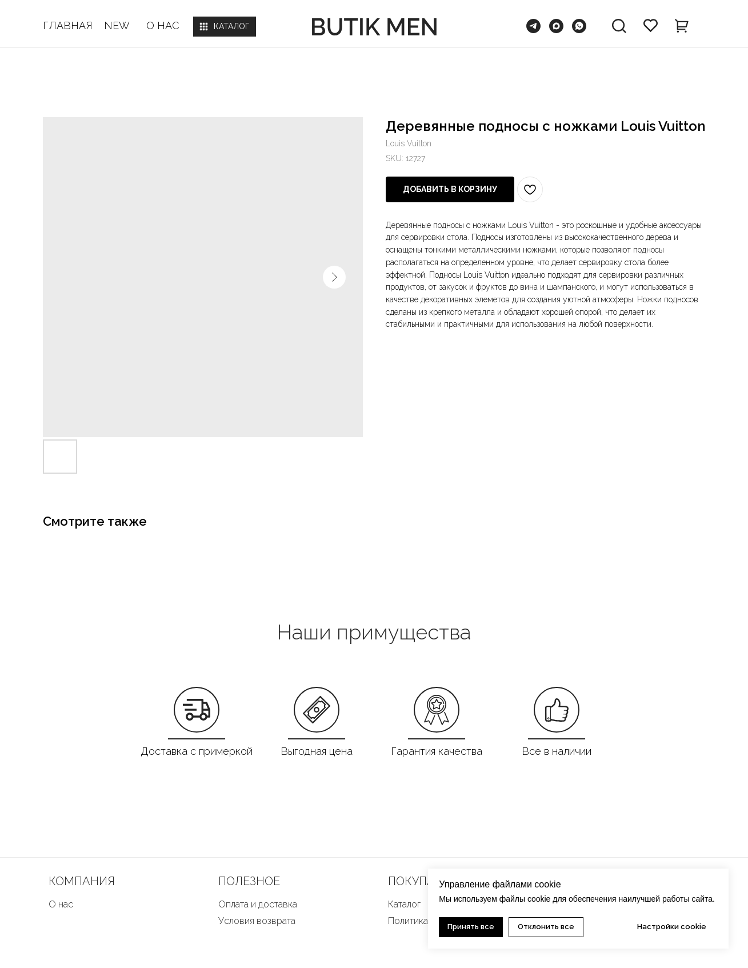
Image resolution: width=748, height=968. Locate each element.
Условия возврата (256, 920)
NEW (117, 25)
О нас (61, 904)
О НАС (162, 25)
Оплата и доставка (257, 904)
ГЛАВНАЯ (68, 25)
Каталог (404, 904)
